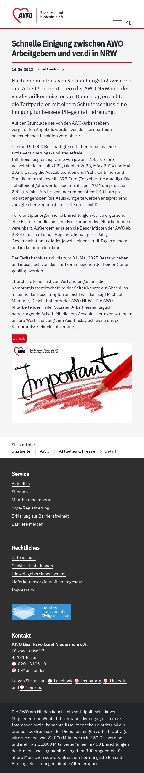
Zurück (19, 338)
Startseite (21, 451)
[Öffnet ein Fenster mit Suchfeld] (129, 23)
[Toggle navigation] (117, 23)
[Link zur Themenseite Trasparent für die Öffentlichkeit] (41, 612)
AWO (45, 451)
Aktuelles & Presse (77, 451)
